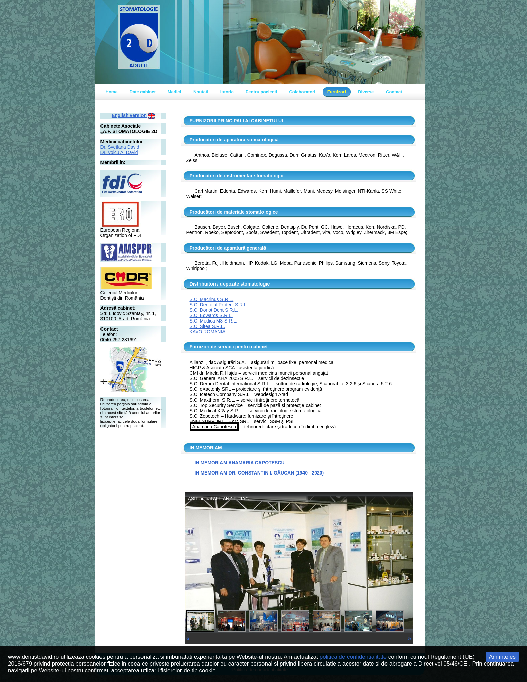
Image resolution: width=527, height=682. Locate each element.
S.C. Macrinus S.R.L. (212, 299)
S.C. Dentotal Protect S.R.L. (219, 304)
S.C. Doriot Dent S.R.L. (214, 310)
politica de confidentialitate (353, 657)
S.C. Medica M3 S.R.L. (213, 321)
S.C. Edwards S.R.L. (211, 315)
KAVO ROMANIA (208, 331)
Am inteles (502, 657)
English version (129, 115)
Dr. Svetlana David (119, 147)
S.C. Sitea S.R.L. (207, 326)
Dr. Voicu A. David (119, 152)
